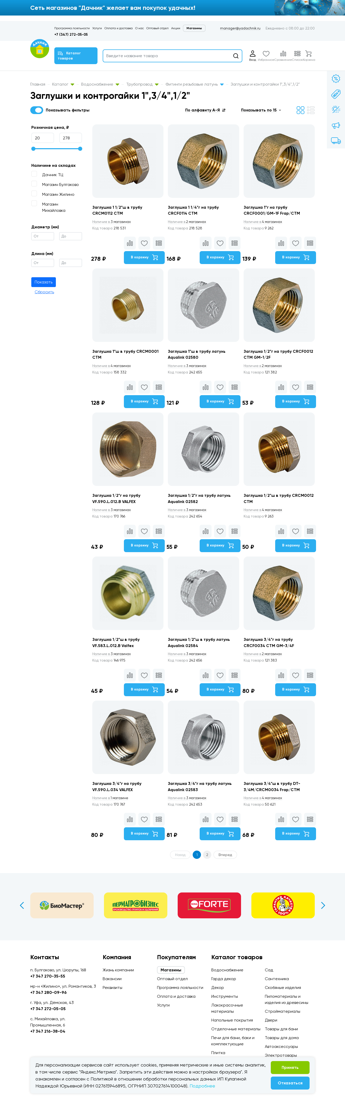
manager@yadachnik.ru (240, 28)
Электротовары (281, 1055)
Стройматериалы (282, 1011)
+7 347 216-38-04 (47, 1031)
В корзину (143, 258)
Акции (175, 28)
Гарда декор (223, 978)
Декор (217, 987)
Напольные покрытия (232, 1020)
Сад (269, 969)
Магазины (194, 28)
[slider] (33, 149)
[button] (205, 110)
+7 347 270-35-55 (47, 976)
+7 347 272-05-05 (48, 1008)
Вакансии (112, 978)
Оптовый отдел (157, 28)
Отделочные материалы (235, 1028)
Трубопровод (142, 84)
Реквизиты (112, 987)
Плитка (218, 1052)
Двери (271, 1020)
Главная (37, 84)
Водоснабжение (100, 84)
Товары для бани (281, 1028)
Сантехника (277, 978)
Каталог (63, 84)
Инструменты (224, 996)
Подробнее (202, 1086)
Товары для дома (282, 1037)
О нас (139, 28)
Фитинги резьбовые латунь (195, 84)
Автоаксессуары (281, 1046)
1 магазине (111, 802)
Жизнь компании (118, 969)
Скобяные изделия (283, 987)
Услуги (97, 28)
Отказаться (290, 1082)
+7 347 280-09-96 (48, 992)
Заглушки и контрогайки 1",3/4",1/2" (265, 84)
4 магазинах (264, 222)
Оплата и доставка (118, 28)
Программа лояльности (72, 28)
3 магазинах (112, 222)
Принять (290, 1067)
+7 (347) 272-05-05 (71, 34)
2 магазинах (188, 222)
